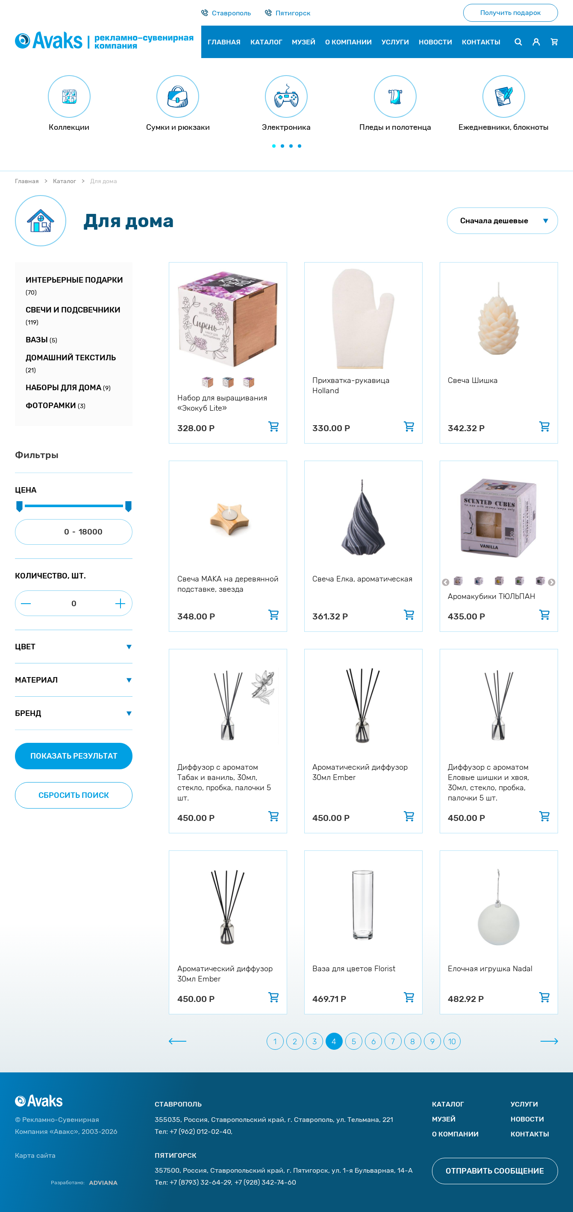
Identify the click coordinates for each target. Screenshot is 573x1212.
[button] (274, 146)
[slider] (19, 507)
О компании (455, 1134)
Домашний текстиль (71, 363)
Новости (527, 1119)
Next (551, 582)
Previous (445, 582)
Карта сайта (35, 1155)
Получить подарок (510, 13)
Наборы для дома (68, 387)
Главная (27, 181)
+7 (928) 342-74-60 (265, 1182)
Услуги (524, 1104)
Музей (443, 1119)
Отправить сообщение (495, 1171)
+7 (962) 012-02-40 (200, 1131)
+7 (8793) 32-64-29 (200, 1182)
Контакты (530, 1134)
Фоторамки (55, 405)
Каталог (64, 181)
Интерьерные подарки (74, 285)
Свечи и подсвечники (73, 315)
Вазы (41, 340)
